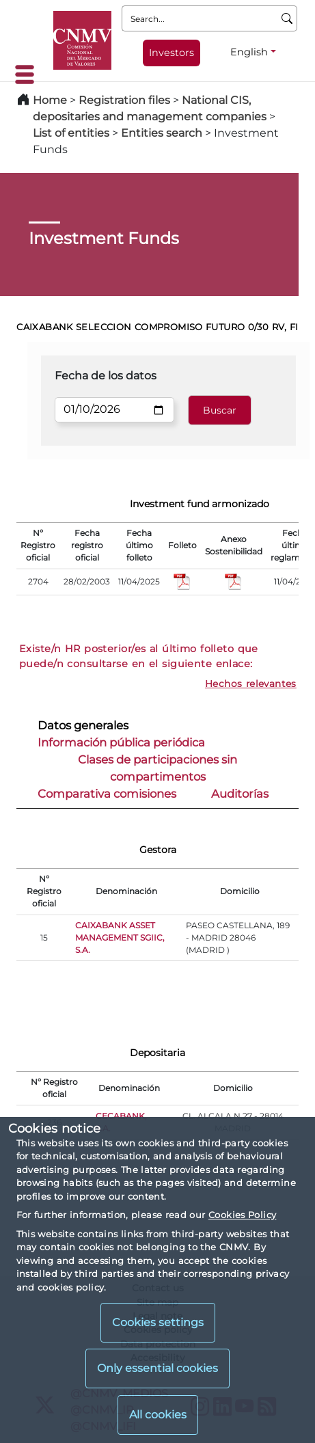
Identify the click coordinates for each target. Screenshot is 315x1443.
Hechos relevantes (251, 683)
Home (50, 100)
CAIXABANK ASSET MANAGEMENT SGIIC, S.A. (120, 937)
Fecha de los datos (105, 375)
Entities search (161, 132)
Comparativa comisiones (107, 793)
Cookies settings (158, 1322)
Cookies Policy (242, 1214)
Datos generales (83, 725)
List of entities (71, 132)
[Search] (287, 18)
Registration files (124, 100)
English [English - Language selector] (249, 52)
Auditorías (240, 793)
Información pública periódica (121, 742)
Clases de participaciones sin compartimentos (157, 768)
